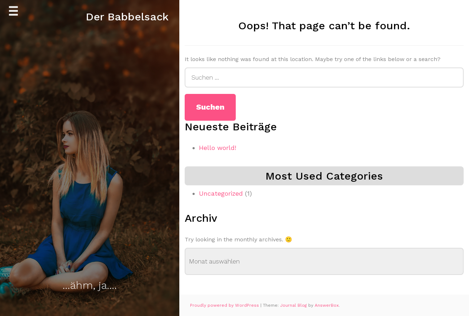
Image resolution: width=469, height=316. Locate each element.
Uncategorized (221, 193)
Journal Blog (294, 305)
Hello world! (217, 147)
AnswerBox (327, 305)
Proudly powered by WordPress (225, 305)
